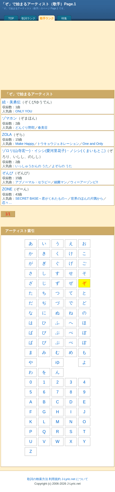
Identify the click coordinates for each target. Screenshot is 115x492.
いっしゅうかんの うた (31, 166)
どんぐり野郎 (25, 127)
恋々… (7, 202)
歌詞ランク (28, 18)
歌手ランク (47, 18)
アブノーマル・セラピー (33, 182)
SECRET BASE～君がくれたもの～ (41, 198)
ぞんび (7, 173)
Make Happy (24, 144)
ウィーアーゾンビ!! (84, 182)
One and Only (92, 144)
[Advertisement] (57, 55)
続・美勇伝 (11, 102)
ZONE (7, 189)
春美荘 (43, 127)
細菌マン (60, 182)
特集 (64, 18)
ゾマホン (9, 118)
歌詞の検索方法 (37, 479)
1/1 (7, 214)
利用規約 (55, 479)
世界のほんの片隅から (87, 198)
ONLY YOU (23, 111)
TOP (11, 18)
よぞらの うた (62, 166)
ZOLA (7, 135)
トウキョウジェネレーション (58, 144)
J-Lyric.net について (75, 479)
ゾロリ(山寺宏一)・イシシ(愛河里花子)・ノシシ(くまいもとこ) (54, 151)
